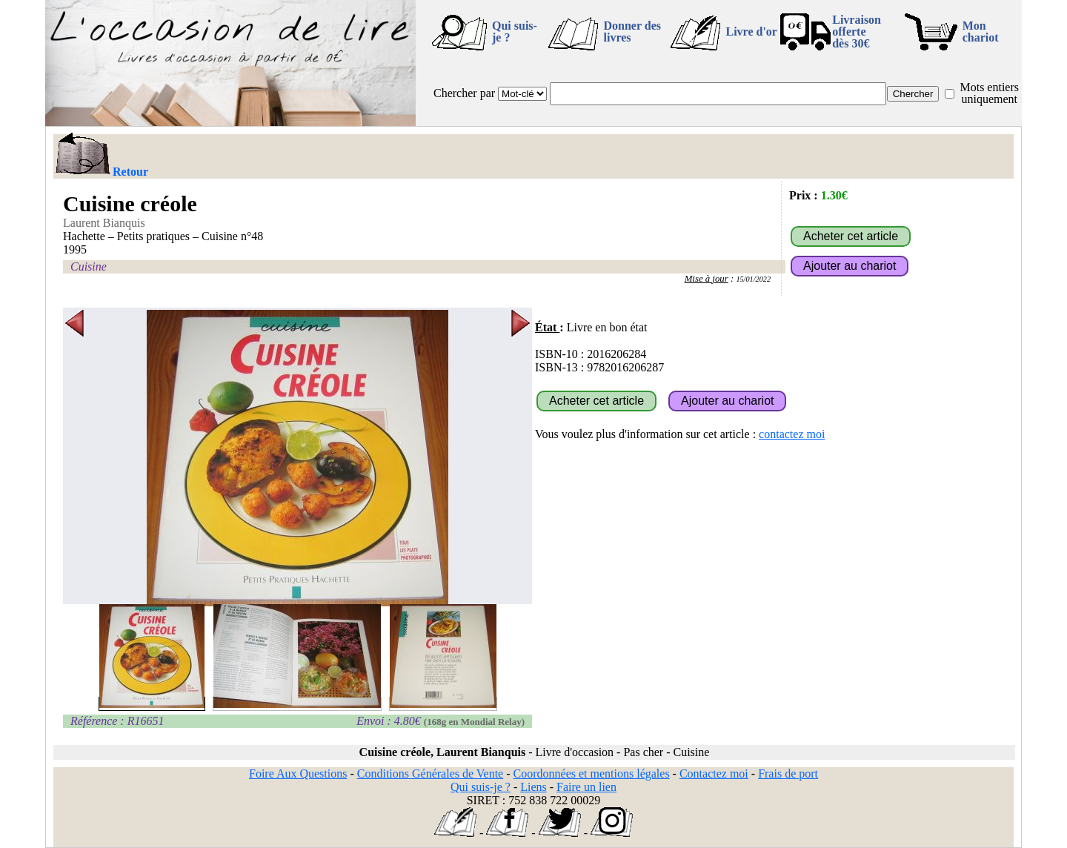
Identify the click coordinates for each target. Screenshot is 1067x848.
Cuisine (88, 266)
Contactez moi (713, 773)
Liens (533, 787)
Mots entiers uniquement (989, 93)
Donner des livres (632, 31)
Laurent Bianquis (104, 222)
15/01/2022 (753, 279)
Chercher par (464, 93)
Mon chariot (981, 31)
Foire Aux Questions (298, 773)
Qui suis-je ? (514, 31)
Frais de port (788, 773)
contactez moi (792, 434)
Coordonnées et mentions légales (591, 773)
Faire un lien (586, 787)
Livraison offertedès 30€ (856, 31)
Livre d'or (751, 31)
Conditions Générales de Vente (430, 773)
